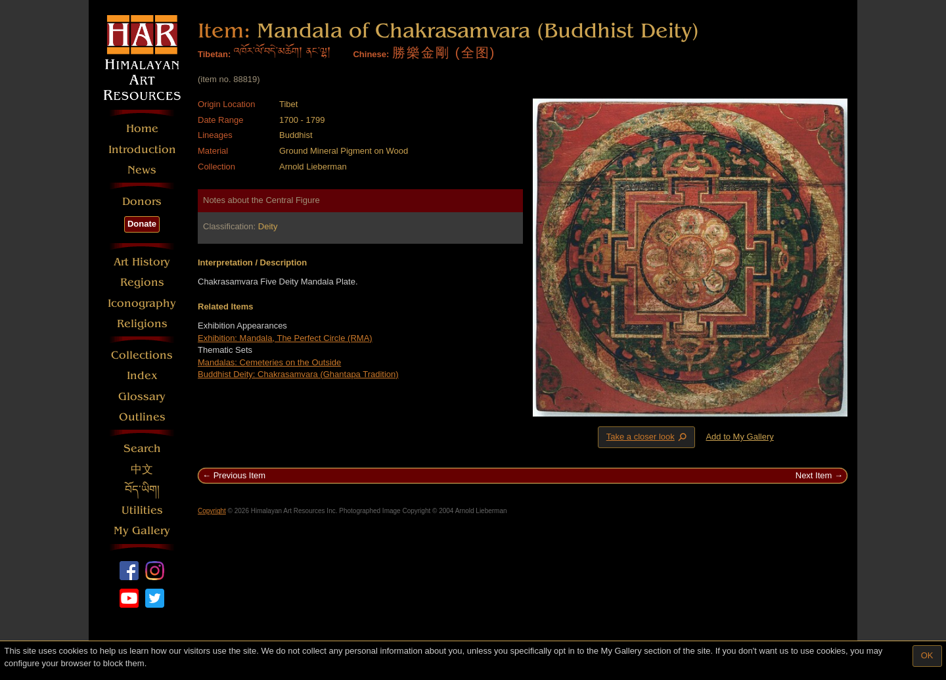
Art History (142, 262)
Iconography (142, 303)
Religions (142, 323)
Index (142, 375)
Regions (142, 282)
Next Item (814, 475)
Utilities (142, 510)
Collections (142, 355)
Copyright (212, 510)
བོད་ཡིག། (142, 490)
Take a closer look (647, 437)
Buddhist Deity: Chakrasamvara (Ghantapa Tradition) (298, 374)
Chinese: (371, 54)
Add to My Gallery (739, 437)
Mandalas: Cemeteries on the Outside (269, 362)
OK (927, 655)
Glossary (142, 396)
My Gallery (142, 530)
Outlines (142, 417)
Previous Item (239, 475)
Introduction (142, 149)
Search (142, 448)
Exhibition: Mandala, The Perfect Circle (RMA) (285, 338)
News (141, 170)
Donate (141, 224)
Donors (142, 201)
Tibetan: (214, 54)
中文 (142, 469)
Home (142, 128)
